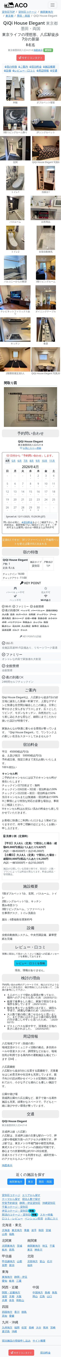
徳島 (24, 1312)
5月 (14, 461)
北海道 (6, 1230)
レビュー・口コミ (23, 70)
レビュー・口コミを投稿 (30, 963)
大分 (38, 1327)
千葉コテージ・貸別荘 (15, 1207)
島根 (47, 1292)
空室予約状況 (10, 1203)
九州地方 (7, 1327)
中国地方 (38, 1292)
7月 (26, 461)
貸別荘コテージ (11, 1195)
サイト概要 (39, 1340)
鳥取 (54, 1292)
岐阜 (11, 1281)
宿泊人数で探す (31, 1199)
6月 (20, 461)
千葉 (52, 1246)
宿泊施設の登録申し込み (16, 1340)
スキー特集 (46, 1214)
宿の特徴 (11, 66)
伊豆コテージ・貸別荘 (15, 1210)
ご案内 (23, 66)
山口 (49, 1296)
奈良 (11, 1300)
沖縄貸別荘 (48, 1203)
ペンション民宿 (34, 1218)
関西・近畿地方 (11, 1292)
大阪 (18, 1296)
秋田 (41, 1230)
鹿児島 (6, 1331)
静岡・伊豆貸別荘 (30, 1203)
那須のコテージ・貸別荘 (16, 1214)
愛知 (4, 1281)
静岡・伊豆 (20, 1277)
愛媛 (11, 1316)
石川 (49, 1261)
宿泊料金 (35, 66)
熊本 (45, 1327)
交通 (53, 70)
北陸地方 (32, 1261)
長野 (4, 1265)
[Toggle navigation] (52, 5)
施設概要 (49, 66)
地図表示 (38, 50)
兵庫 (4, 1300)
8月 (32, 461)
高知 (4, 1316)
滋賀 (4, 1296)
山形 (4, 1234)
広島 (42, 1296)
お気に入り (51, 1218)
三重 (18, 1281)
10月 (44, 461)
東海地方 (7, 1277)
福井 (30, 1265)
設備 (7, 70)
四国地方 (7, 1312)
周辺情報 (42, 70)
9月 (38, 461)
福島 (11, 1234)
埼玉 (44, 1246)
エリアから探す (31, 1195)
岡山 (35, 1296)
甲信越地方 (8, 1261)
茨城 (19, 1246)
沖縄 (14, 1331)
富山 (42, 1261)
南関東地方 (15, 1181)
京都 (11, 1296)
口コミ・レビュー (12, 1218)
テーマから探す (11, 1199)
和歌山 (20, 1300)
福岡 (17, 1327)
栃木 (4, 1249)
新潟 (11, 1265)
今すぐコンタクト (31, 58)
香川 (17, 1312)
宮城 (48, 1230)
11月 (52, 461)
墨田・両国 (45, 1181)
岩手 (34, 1230)
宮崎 (52, 1327)
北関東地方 (8, 1246)
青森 (26, 1230)
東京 (30, 1181)
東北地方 (17, 1230)
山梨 (19, 1261)
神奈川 (38, 1249)
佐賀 (24, 1327)
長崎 (31, 1327)
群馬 (11, 1249)
